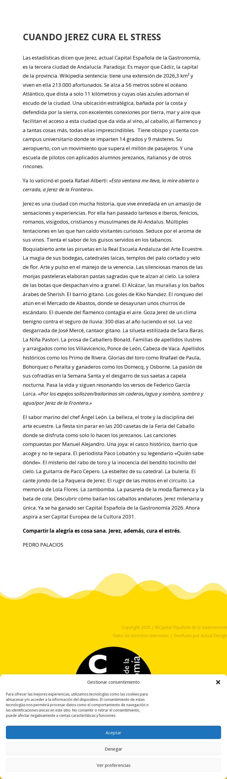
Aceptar (113, 732)
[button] (218, 682)
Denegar (113, 749)
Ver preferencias (114, 765)
